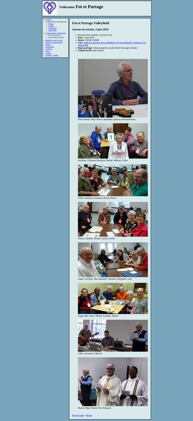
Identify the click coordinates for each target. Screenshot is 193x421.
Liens (48, 51)
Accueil (48, 20)
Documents (50, 47)
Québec (51, 26)
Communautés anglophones (56, 33)
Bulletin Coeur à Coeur (54, 40)
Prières (48, 45)
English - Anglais (52, 55)
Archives (49, 49)
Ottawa (51, 24)
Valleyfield (52, 30)
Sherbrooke (52, 28)
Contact (48, 53)
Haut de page (78, 415)
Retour (89, 415)
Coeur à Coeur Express (54, 42)
